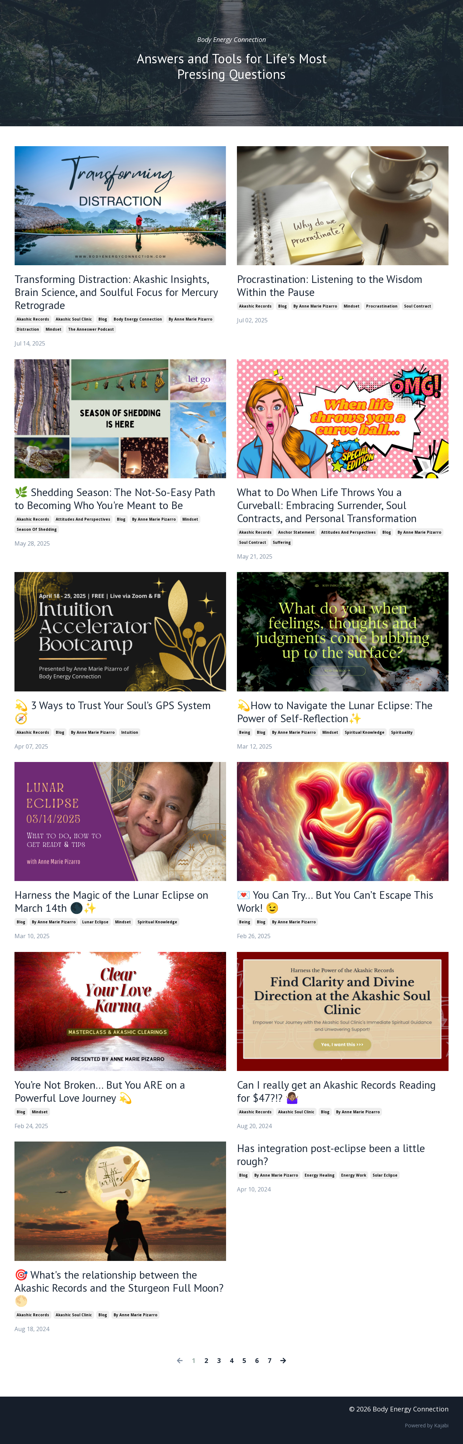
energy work (353, 1175)
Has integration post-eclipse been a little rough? (331, 1155)
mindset (53, 329)
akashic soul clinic (74, 319)
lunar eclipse (95, 921)
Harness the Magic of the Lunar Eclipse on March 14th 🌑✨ (111, 901)
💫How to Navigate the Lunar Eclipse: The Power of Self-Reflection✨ (335, 712)
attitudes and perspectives (83, 519)
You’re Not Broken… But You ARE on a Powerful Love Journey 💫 (99, 1091)
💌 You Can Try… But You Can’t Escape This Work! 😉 (335, 901)
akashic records (33, 319)
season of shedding (37, 529)
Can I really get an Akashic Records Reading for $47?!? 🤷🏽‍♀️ (336, 1091)
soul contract (417, 306)
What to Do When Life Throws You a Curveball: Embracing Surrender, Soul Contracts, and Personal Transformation (327, 505)
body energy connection (138, 319)
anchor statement (296, 532)
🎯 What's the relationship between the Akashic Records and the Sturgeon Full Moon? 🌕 (119, 1287)
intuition (129, 732)
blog (102, 319)
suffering (282, 542)
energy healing (320, 1175)
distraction (28, 329)
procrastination (382, 306)
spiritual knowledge (365, 732)
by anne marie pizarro (190, 319)
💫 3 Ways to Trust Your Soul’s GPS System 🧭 (112, 712)
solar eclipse (385, 1175)
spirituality (402, 732)
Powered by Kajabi (427, 1425)
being (244, 732)
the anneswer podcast (91, 329)
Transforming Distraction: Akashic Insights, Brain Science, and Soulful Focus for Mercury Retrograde (116, 292)
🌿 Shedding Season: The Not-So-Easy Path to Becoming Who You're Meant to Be (114, 499)
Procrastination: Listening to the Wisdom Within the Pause (329, 285)
